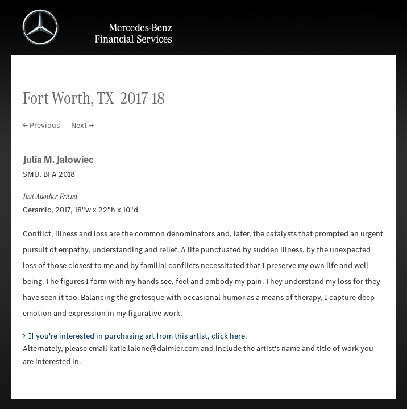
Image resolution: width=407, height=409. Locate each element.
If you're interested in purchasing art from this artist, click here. (137, 336)
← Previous (41, 125)
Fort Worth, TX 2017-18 (94, 98)
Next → (82, 125)
